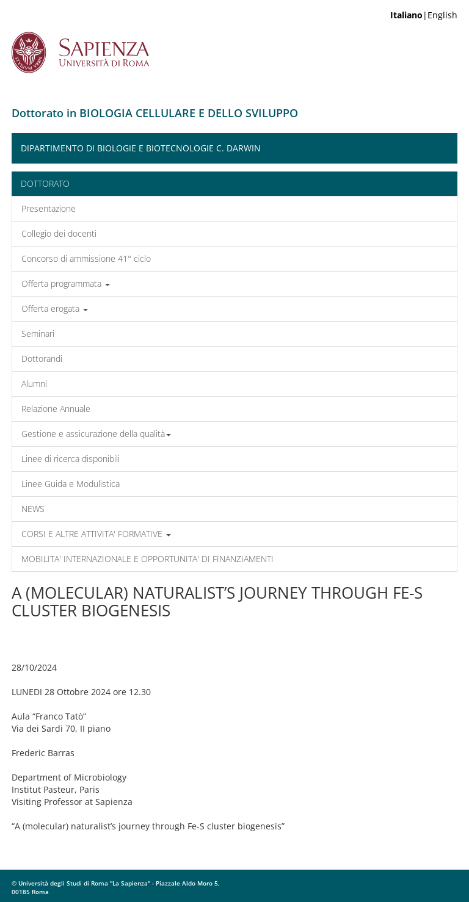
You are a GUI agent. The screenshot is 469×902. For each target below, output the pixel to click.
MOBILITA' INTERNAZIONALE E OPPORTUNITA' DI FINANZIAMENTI (147, 559)
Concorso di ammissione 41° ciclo (86, 258)
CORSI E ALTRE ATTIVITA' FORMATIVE (96, 533)
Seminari (37, 333)
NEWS (33, 508)
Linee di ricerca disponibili (70, 458)
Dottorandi (41, 358)
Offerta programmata (65, 283)
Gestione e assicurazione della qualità (96, 433)
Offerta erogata (54, 308)
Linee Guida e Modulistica (70, 483)
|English (423, 15)
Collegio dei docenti (58, 233)
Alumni (34, 383)
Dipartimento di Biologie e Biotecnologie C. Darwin (141, 148)
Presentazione (48, 208)
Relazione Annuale (55, 408)
